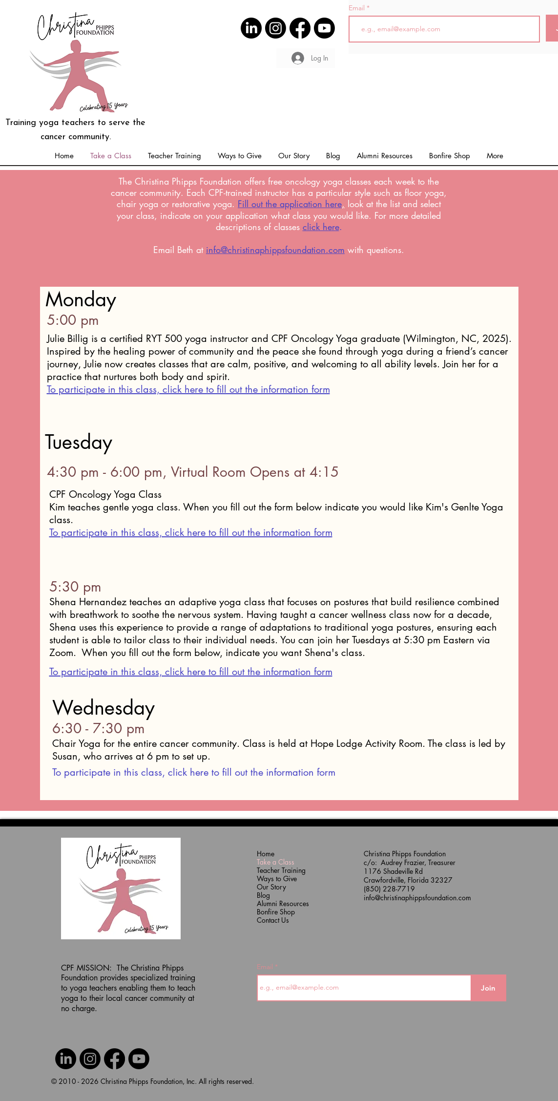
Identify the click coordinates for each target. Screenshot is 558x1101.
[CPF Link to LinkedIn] (251, 28)
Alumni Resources (276, 903)
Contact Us (273, 920)
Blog (263, 895)
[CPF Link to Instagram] (275, 28)
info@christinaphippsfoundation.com (275, 249)
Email (358, 7)
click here (321, 227)
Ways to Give (276, 878)
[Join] (488, 987)
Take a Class (275, 862)
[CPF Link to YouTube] (324, 28)
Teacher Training (276, 870)
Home (265, 853)
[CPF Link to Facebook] (299, 28)
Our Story (271, 887)
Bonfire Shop (276, 912)
